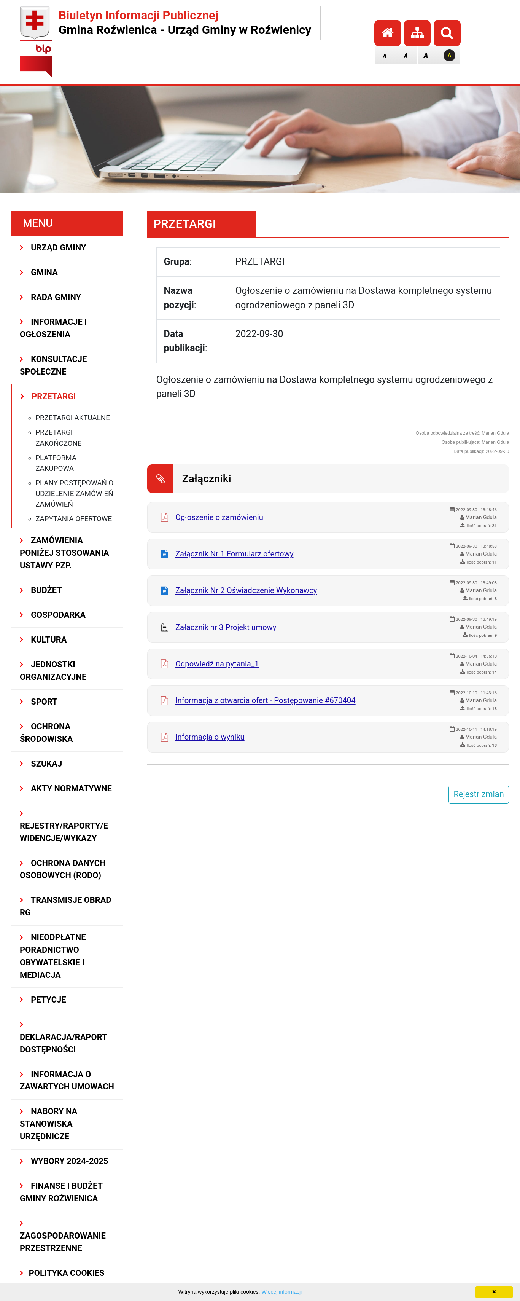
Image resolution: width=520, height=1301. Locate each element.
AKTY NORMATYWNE (66, 788)
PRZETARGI (48, 396)
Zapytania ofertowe (73, 519)
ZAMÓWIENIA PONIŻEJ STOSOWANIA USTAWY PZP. (64, 553)
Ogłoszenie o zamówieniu (219, 517)
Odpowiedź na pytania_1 (217, 663)
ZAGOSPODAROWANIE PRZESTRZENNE (63, 1236)
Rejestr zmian (478, 794)
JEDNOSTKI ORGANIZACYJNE (53, 671)
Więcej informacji (281, 1292)
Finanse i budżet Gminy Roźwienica (61, 1192)
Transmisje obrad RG (65, 906)
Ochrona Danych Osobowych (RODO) (62, 869)
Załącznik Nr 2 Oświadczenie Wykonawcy (246, 590)
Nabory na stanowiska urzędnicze (48, 1123)
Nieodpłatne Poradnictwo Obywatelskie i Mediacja (53, 956)
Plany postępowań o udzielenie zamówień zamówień (74, 494)
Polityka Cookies (62, 1273)
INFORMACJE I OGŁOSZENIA (53, 328)
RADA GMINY (50, 297)
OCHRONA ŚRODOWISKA (46, 733)
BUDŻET (41, 590)
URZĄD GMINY (53, 247)
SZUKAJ (41, 763)
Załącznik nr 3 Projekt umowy (226, 627)
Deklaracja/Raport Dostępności (63, 1037)
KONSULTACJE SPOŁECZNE (53, 365)
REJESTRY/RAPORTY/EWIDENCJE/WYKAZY (64, 826)
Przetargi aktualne (72, 418)
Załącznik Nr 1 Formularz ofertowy (234, 553)
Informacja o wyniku (210, 736)
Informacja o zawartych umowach (67, 1081)
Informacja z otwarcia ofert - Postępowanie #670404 (265, 700)
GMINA (39, 272)
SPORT (38, 701)
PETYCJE (43, 999)
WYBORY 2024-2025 (64, 1161)
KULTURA (43, 639)
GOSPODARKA (53, 615)
